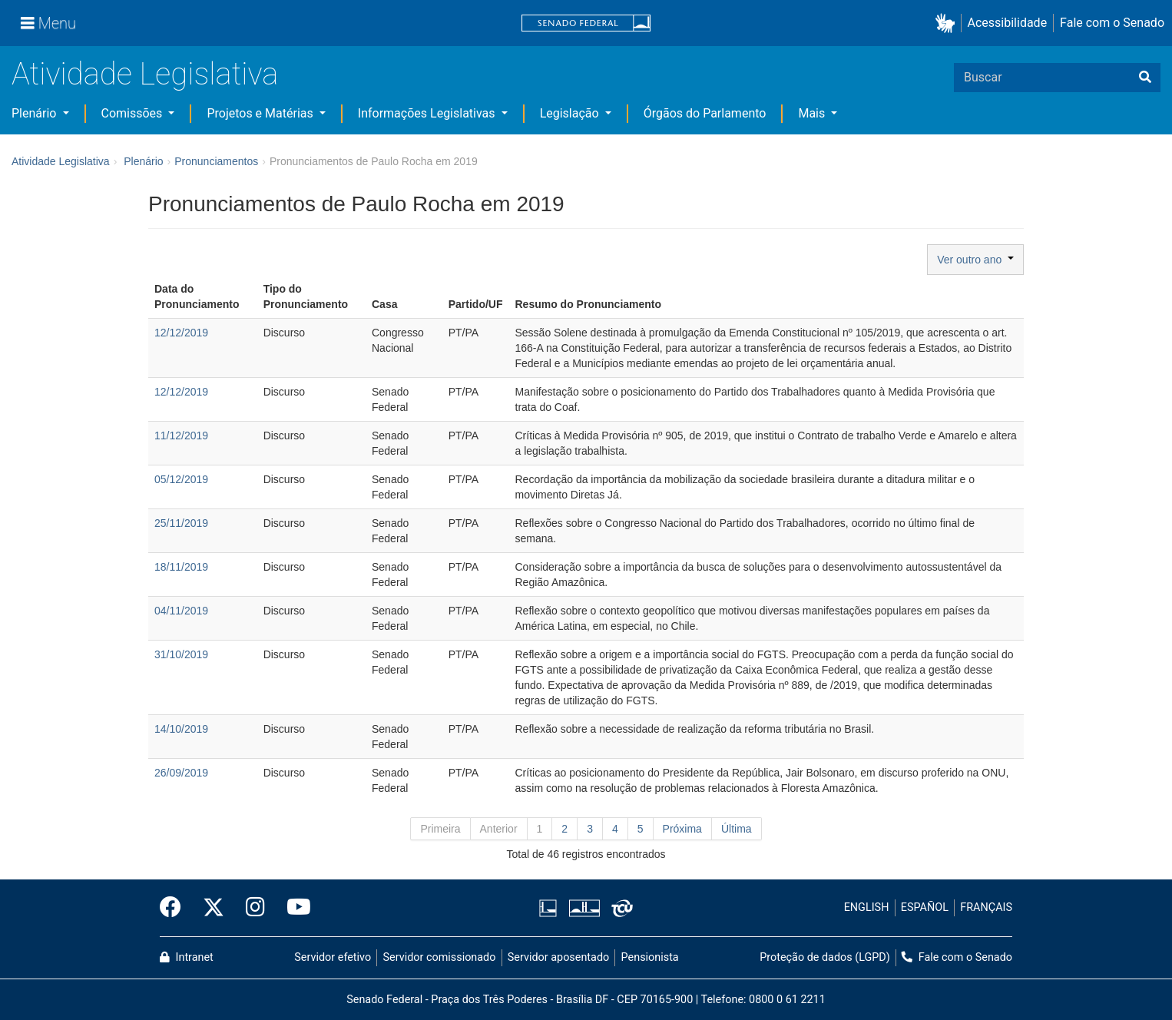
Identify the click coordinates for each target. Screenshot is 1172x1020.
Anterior (499, 829)
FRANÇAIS (986, 907)
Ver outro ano (975, 259)
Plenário (35, 113)
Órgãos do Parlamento (705, 113)
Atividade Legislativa (145, 74)
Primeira (440, 829)
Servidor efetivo (332, 957)
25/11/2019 (181, 523)
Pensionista (650, 957)
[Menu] (48, 23)
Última (736, 829)
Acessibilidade (1008, 22)
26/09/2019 (181, 773)
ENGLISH (866, 907)
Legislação (571, 113)
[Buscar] (1145, 77)
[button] (948, 23)
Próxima (682, 829)
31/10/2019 (181, 654)
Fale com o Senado (1112, 22)
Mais (813, 113)
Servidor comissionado (439, 957)
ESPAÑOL (925, 907)
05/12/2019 (181, 479)
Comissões (133, 113)
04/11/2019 (181, 610)
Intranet (187, 957)
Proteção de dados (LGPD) (825, 957)
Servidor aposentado (558, 957)
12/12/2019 (181, 332)
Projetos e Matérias (261, 113)
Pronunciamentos (216, 161)
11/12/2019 (181, 435)
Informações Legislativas (428, 113)
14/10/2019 (181, 729)
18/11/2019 (181, 567)
